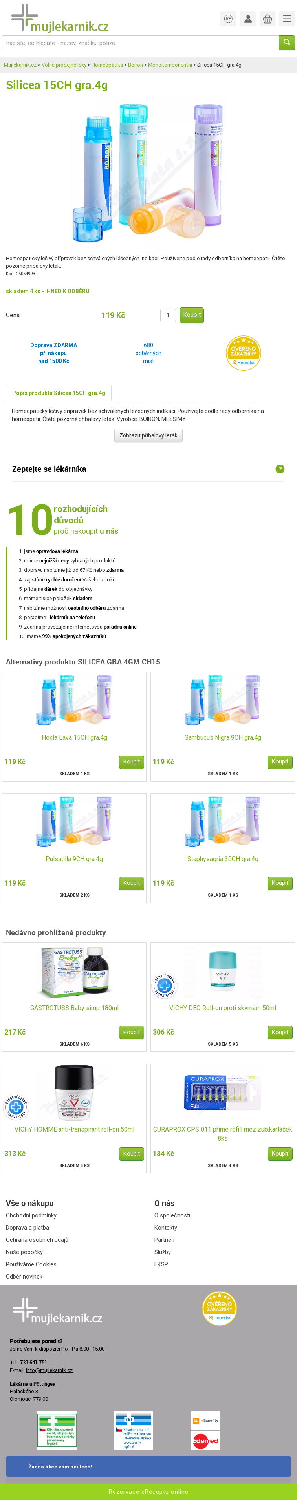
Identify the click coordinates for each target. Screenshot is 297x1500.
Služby (162, 1252)
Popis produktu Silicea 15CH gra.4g (58, 393)
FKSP (161, 1264)
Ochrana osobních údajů (37, 1239)
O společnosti (172, 1215)
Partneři (164, 1239)
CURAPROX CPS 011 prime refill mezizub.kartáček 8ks (222, 1134)
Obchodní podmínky (31, 1215)
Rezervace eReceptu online (149, 1491)
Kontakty (165, 1227)
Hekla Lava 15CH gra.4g (74, 737)
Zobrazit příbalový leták (148, 435)
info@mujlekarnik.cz (49, 1370)
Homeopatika (107, 65)
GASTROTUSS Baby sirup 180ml (74, 1008)
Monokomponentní (170, 65)
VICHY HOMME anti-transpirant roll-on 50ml (74, 1129)
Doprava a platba (27, 1227)
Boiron (135, 65)
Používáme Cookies (31, 1264)
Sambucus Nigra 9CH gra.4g (223, 737)
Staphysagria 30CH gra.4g (222, 859)
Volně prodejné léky (64, 65)
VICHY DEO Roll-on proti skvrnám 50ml (222, 1008)
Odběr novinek (24, 1276)
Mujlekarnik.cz (20, 65)
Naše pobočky (24, 1252)
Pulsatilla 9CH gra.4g (74, 859)
